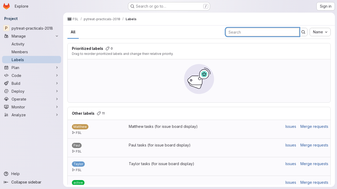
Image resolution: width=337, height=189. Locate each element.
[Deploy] (31, 91)
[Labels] (31, 59)
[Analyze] (31, 114)
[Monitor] (31, 107)
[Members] (31, 51)
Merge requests (314, 126)
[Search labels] (262, 32)
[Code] (31, 75)
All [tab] (73, 32)
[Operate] (31, 99)
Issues (290, 126)
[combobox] (320, 32)
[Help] (31, 173)
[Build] (31, 83)
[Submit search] (303, 32)
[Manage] (31, 36)
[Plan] (31, 67)
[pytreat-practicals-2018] (31, 28)
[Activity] (31, 44)
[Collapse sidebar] (31, 182)
